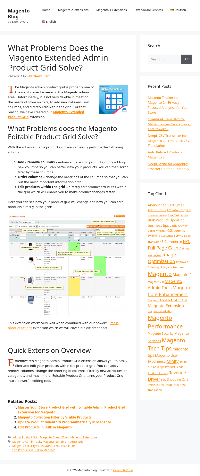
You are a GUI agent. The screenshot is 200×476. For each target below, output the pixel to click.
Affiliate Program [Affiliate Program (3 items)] (179, 210)
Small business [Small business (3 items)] (175, 385)
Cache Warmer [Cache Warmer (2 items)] (157, 231)
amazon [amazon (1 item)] (184, 215)
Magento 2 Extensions (73, 10)
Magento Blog (19, 13)
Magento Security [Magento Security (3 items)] (160, 333)
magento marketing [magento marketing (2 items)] (160, 311)
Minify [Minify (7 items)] (173, 361)
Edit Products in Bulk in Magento (45, 427)
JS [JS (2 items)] (161, 267)
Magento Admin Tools (54, 437)
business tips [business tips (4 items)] (158, 225)
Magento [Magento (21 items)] (160, 274)
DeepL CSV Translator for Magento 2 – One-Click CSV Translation (169, 140)
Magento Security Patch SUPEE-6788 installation (44, 446)
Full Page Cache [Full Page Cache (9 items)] (164, 248)
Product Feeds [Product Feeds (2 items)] (174, 367)
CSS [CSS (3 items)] (170, 230)
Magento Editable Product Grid (63, 441)
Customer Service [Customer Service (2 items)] (172, 235)
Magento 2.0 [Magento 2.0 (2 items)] (156, 282)
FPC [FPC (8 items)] (186, 241)
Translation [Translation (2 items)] (155, 390)
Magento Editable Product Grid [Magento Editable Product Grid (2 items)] (167, 300)
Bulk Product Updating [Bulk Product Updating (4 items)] (166, 220)
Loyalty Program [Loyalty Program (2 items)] (173, 267)
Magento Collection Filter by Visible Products (55, 417)
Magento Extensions (83, 437)
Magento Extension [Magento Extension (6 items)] (166, 305)
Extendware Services (149, 10)
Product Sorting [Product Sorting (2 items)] (158, 373)
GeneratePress (123, 470)
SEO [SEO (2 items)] (163, 379)
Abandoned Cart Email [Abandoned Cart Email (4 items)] (166, 205)
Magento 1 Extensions (111, 10)
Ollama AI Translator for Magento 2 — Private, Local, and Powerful (169, 124)
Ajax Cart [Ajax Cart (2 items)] (173, 215)
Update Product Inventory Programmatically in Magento (64, 422)
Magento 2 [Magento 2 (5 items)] (182, 274)
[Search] (186, 59)
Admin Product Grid (25, 437)
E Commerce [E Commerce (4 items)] (172, 241)
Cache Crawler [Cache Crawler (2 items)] (179, 225)
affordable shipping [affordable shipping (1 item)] (157, 215)
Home (46, 10)
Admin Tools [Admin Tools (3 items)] (157, 210)
